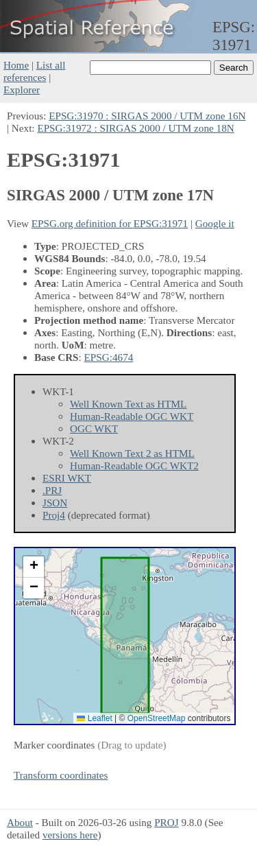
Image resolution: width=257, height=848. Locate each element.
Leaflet (94, 718)
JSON (54, 502)
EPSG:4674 (109, 357)
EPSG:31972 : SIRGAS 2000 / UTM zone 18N (135, 128)
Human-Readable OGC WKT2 (134, 465)
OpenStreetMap (156, 718)
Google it (214, 223)
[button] (33, 567)
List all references (34, 71)
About (20, 822)
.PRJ (52, 490)
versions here (70, 834)
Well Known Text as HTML (128, 404)
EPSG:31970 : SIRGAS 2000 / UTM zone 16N (147, 115)
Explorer (21, 89)
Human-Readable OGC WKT (131, 416)
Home (16, 65)
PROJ (166, 822)
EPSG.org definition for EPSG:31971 (110, 223)
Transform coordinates (61, 775)
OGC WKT (94, 428)
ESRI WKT (66, 478)
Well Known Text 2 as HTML (132, 453)
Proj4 (53, 515)
